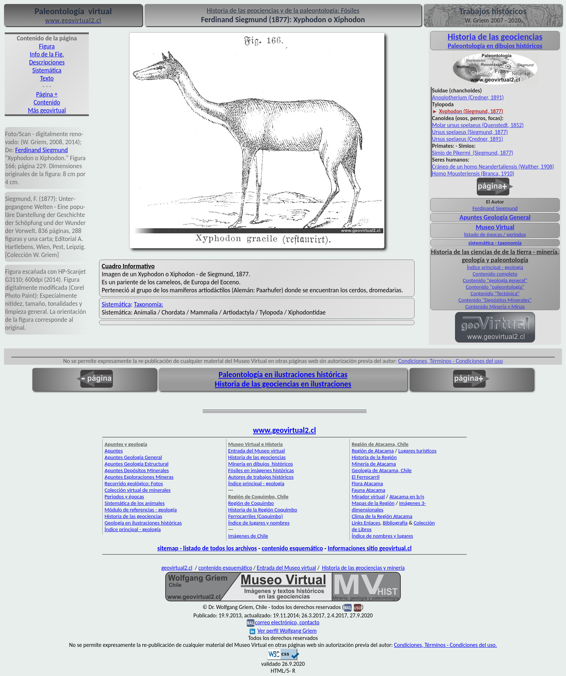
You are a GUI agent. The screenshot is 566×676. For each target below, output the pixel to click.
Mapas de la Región (373, 503)
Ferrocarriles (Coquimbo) (255, 516)
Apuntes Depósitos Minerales (136, 470)
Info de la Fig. (47, 54)
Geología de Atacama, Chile (382, 470)
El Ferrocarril (366, 477)
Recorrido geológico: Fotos (133, 483)
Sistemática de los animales (134, 503)
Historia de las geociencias (133, 516)
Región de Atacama (373, 450)
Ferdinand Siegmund (495, 208)
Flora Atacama (367, 483)
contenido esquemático (292, 548)
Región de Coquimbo (251, 503)
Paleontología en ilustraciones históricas (283, 374)
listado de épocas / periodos (495, 234)
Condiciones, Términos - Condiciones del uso (450, 360)
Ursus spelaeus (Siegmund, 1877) (470, 132)
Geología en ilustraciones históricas (143, 522)
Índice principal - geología (495, 267)
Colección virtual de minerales (137, 490)
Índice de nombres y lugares (382, 536)
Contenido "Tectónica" (495, 293)
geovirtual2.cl (176, 567)
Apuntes (113, 450)
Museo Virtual (495, 227)
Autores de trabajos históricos (261, 477)
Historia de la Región (374, 457)
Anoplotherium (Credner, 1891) (468, 97)
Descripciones (46, 62)
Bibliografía (395, 522)
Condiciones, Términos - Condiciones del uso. (445, 644)
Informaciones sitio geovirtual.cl (369, 548)
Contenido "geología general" (495, 280)
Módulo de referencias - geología (140, 509)
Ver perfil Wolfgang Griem (283, 630)
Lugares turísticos (417, 450)
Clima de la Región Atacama (382, 516)
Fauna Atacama (368, 490)
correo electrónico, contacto (287, 622)
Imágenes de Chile (248, 536)
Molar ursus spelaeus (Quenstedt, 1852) (478, 125)
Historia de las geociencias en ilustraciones (283, 384)
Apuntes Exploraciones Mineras (138, 477)
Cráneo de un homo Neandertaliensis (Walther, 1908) (493, 166)
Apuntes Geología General (495, 217)
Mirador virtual (368, 496)
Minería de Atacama (374, 463)
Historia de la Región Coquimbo (262, 509)
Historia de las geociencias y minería (363, 567)
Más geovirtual (47, 110)
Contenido (46, 102)
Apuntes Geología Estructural (136, 463)
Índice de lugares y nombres (259, 522)
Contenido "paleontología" (495, 287)
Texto (47, 78)
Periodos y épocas (124, 496)
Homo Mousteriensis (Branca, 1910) (473, 173)
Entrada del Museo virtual (256, 450)
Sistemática (47, 70)
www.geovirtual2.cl (284, 430)
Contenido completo (494, 273)
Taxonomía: (148, 304)
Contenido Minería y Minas (495, 306)
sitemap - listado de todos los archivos (207, 548)
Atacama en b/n (406, 496)
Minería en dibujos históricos (260, 463)
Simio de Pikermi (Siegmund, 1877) (472, 152)
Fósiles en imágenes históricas (261, 470)
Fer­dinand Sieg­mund (41, 150)
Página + (47, 94)
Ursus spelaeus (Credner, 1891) (467, 138)
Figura (47, 46)
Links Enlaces (366, 522)
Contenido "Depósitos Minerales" (494, 300)
